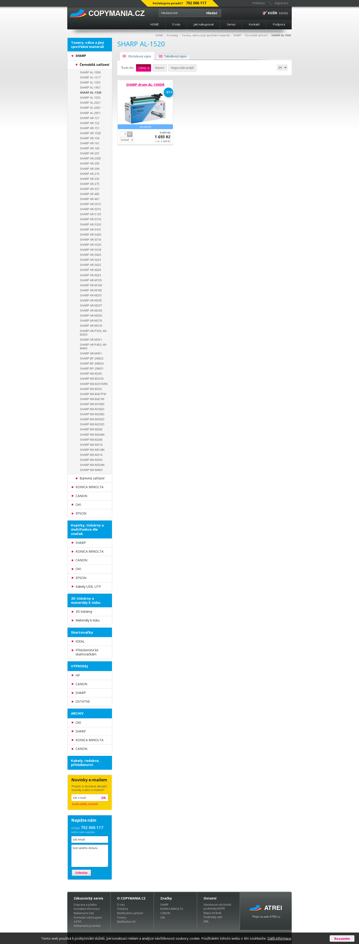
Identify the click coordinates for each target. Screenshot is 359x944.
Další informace (279, 938)
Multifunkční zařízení (130, 913)
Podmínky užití (213, 917)
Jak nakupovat (204, 24)
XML (206, 921)
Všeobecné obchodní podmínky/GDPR (217, 907)
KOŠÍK (272, 13)
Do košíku (130, 134)
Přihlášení (258, 3)
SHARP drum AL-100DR (145, 84)
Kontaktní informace (87, 909)
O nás (176, 24)
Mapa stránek (212, 913)
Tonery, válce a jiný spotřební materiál (206, 35)
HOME (154, 24)
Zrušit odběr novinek (85, 803)
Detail (125, 140)
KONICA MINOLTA (171, 909)
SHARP (237, 35)
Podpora (279, 24)
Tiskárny (122, 909)
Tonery (121, 917)
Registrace (281, 3)
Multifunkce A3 (126, 921)
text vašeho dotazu (89, 855)
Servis (231, 24)
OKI (162, 917)
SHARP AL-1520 (281, 35)
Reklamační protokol (87, 925)
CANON (165, 913)
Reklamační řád (84, 913)
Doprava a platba (85, 904)
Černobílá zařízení (256, 35)
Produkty (172, 35)
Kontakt (254, 24)
